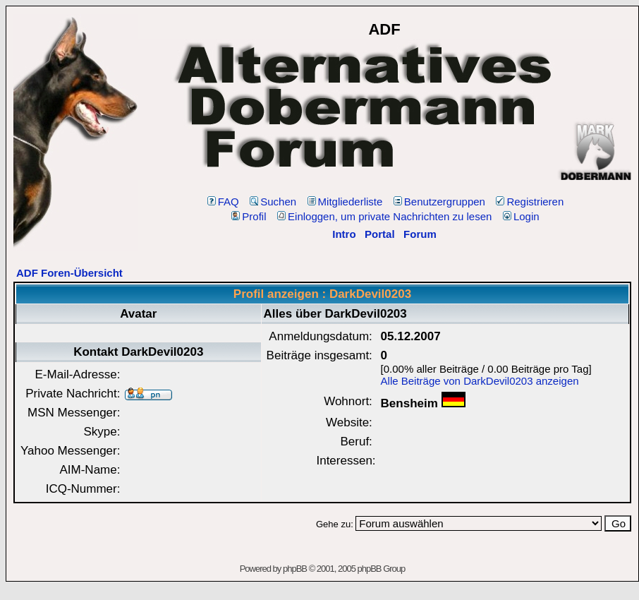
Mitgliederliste (345, 202)
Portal (380, 234)
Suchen (273, 202)
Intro (343, 234)
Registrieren (530, 202)
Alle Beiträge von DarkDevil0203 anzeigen (480, 381)
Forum (420, 234)
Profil (248, 216)
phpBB (295, 568)
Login (521, 216)
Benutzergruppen (439, 202)
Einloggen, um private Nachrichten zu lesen (384, 216)
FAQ (223, 202)
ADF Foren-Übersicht (69, 273)
